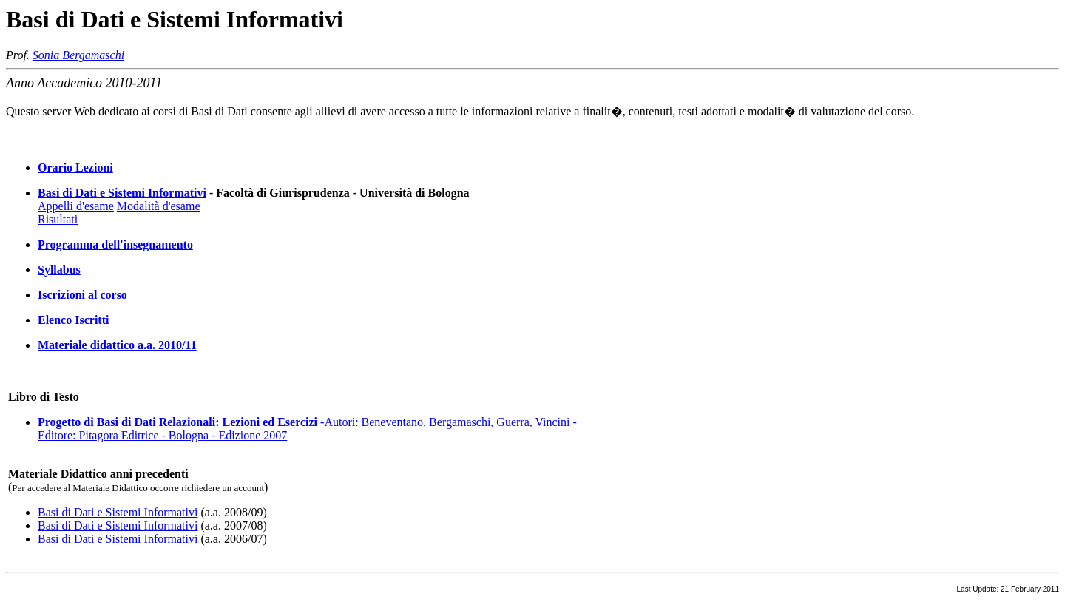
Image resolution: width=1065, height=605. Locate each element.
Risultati (58, 219)
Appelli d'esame (76, 206)
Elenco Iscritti (73, 320)
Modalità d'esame (158, 206)
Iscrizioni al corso (82, 294)
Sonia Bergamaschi (78, 55)
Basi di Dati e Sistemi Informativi (122, 192)
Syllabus (59, 269)
